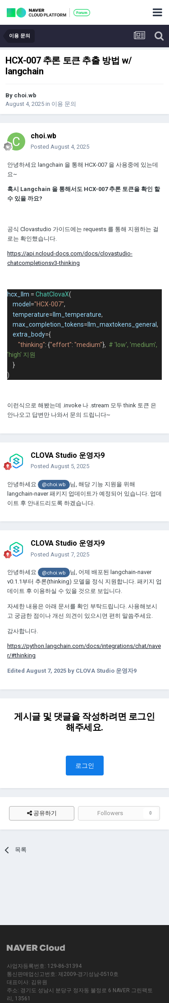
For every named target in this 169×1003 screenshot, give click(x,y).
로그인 (84, 765)
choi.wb (25, 95)
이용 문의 (63, 103)
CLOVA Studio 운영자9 (68, 455)
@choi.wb (53, 484)
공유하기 (42, 813)
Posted (60, 146)
